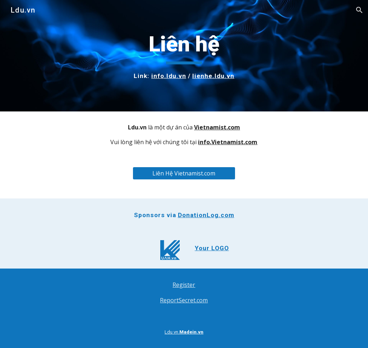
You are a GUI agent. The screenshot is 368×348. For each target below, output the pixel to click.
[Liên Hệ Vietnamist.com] (184, 173)
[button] (359, 10)
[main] (184, 56)
